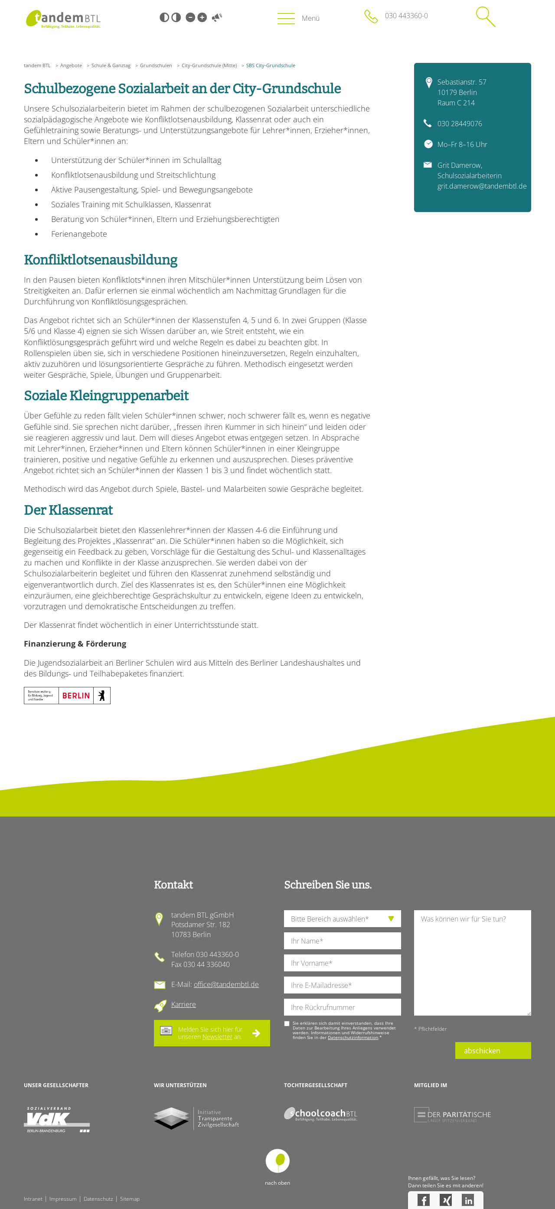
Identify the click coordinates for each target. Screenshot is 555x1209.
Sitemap (130, 1198)
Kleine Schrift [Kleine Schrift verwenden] (190, 17)
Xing (446, 1200)
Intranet (33, 1198)
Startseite (63, 19)
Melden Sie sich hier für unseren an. (210, 1033)
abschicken (482, 1050)
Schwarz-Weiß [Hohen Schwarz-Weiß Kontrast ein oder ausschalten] (164, 17)
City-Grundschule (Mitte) (209, 65)
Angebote (71, 65)
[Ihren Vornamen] (342, 962)
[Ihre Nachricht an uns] (472, 963)
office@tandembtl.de (226, 984)
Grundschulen (156, 65)
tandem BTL (37, 65)
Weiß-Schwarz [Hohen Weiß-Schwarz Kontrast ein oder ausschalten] (176, 17)
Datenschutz (98, 1198)
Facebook (424, 1200)
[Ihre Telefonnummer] (342, 1007)
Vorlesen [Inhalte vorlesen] (217, 17)
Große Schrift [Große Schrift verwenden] (202, 17)
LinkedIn (468, 1200)
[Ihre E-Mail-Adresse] (342, 985)
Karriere (183, 1004)
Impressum (63, 1198)
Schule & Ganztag (111, 65)
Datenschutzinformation (353, 1037)
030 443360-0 (406, 15)
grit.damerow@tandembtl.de (482, 186)
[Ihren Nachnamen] (342, 940)
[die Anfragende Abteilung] (342, 918)
